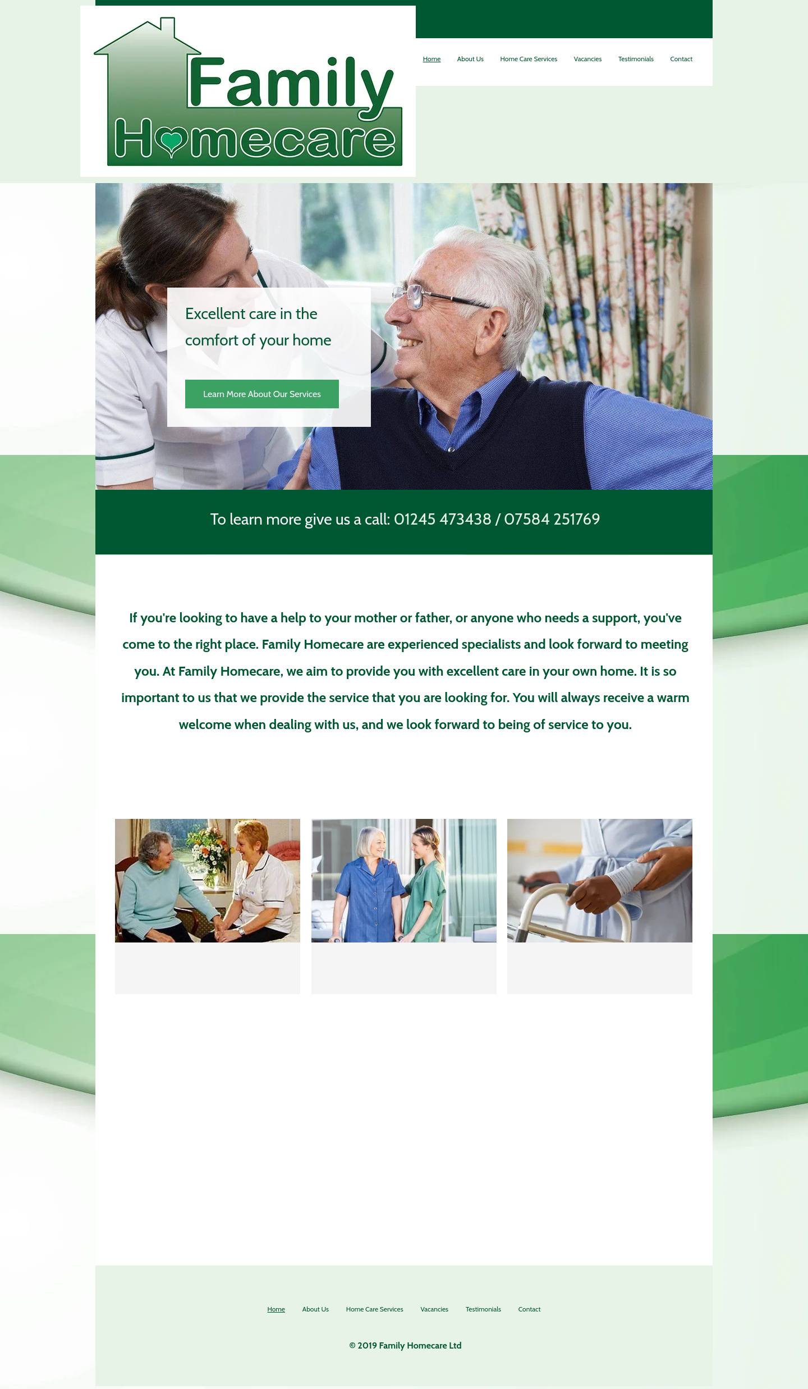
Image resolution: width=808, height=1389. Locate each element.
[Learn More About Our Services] (262, 394)
